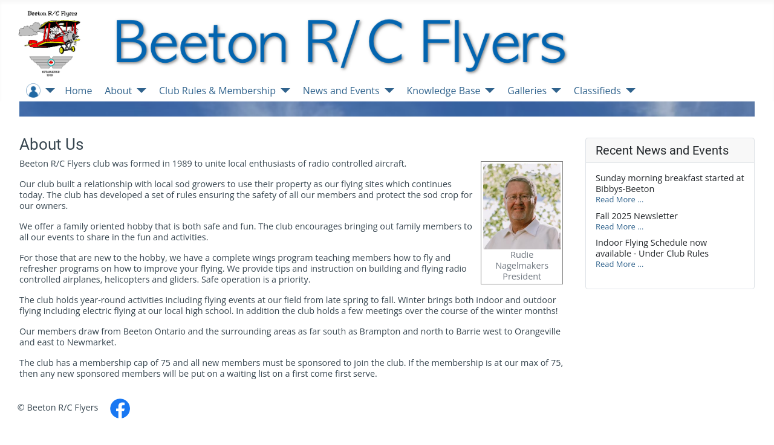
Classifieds (597, 90)
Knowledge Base (443, 90)
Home (78, 90)
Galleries (527, 90)
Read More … (619, 199)
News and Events (341, 90)
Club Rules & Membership (217, 90)
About (118, 90)
